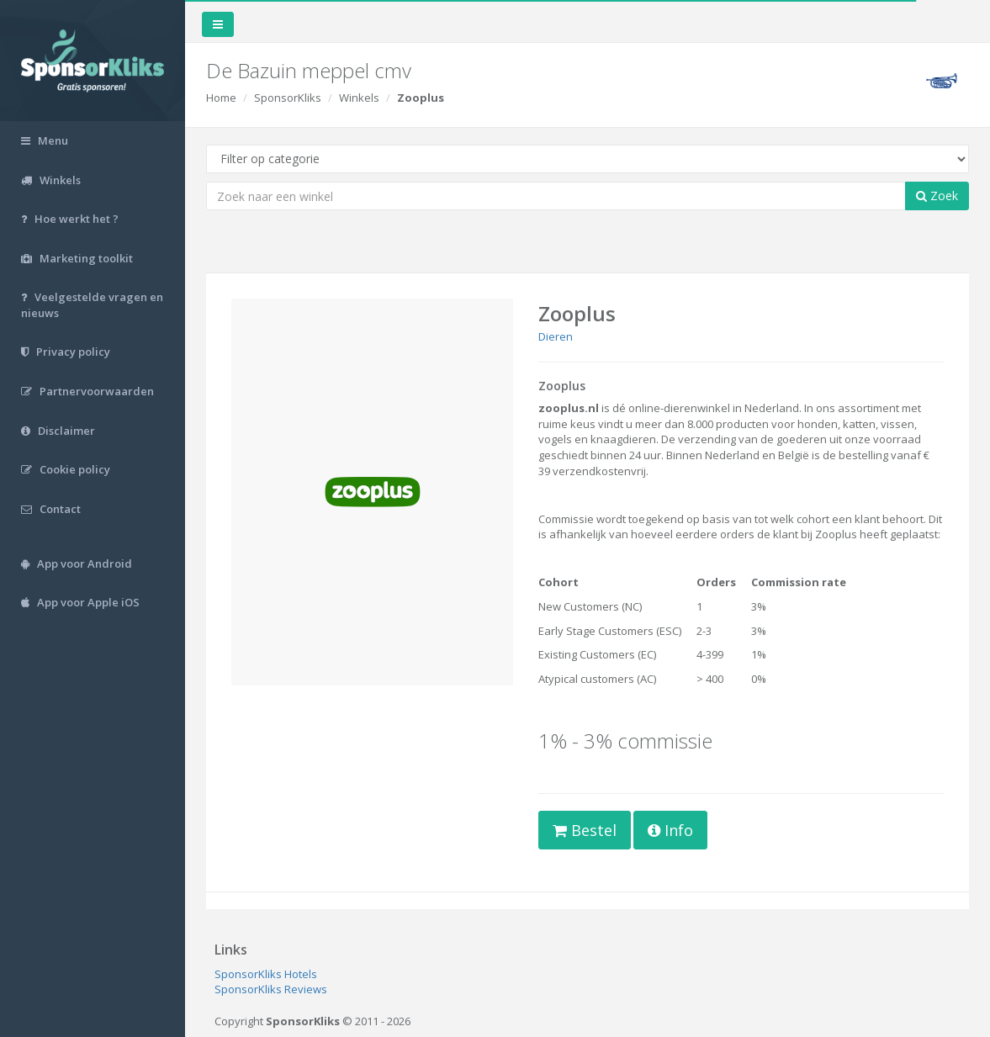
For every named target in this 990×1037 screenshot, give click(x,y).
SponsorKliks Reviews (270, 989)
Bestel (585, 830)
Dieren (555, 336)
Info (670, 830)
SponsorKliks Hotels (265, 973)
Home (221, 97)
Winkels (359, 97)
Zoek (937, 196)
